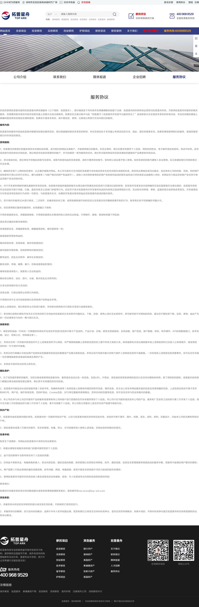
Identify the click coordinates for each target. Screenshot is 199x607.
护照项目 (84, 31)
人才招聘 (115, 566)
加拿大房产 (89, 571)
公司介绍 (19, 77)
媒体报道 (99, 77)
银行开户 (87, 549)
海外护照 (65, 591)
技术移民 (60, 566)
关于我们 (132, 31)
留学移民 (60, 571)
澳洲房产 (87, 554)
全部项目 (21, 31)
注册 (197, 2)
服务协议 (115, 571)
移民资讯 (100, 31)
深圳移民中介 (95, 591)
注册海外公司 (79, 591)
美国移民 (65, 20)
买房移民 (92, 20)
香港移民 (111, 20)
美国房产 (87, 560)
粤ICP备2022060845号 (124, 601)
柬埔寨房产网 (29, 591)
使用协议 (180, 2)
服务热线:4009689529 (177, 31)
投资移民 (83, 20)
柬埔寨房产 (89, 566)
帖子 (50, 14)
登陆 (190, 2)
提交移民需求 (150, 31)
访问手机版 (69, 2)
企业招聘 (139, 77)
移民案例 (116, 31)
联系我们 (59, 77)
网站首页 (5, 31)
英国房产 (87, 577)
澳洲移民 (56, 20)
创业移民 (74, 20)
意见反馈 (168, 2)
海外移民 (4, 591)
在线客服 (85, 2)
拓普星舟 (102, 20)
